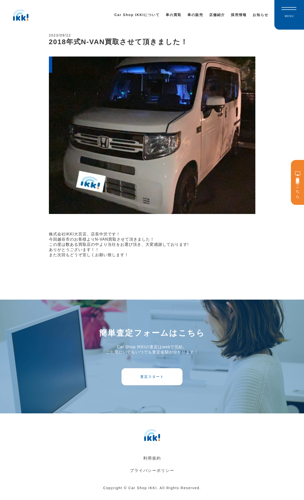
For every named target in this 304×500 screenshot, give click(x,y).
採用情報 (239, 15)
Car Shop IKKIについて (137, 15)
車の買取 (174, 15)
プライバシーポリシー (152, 477)
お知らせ (260, 15)
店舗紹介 (217, 15)
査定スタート (152, 381)
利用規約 (152, 464)
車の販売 (195, 15)
